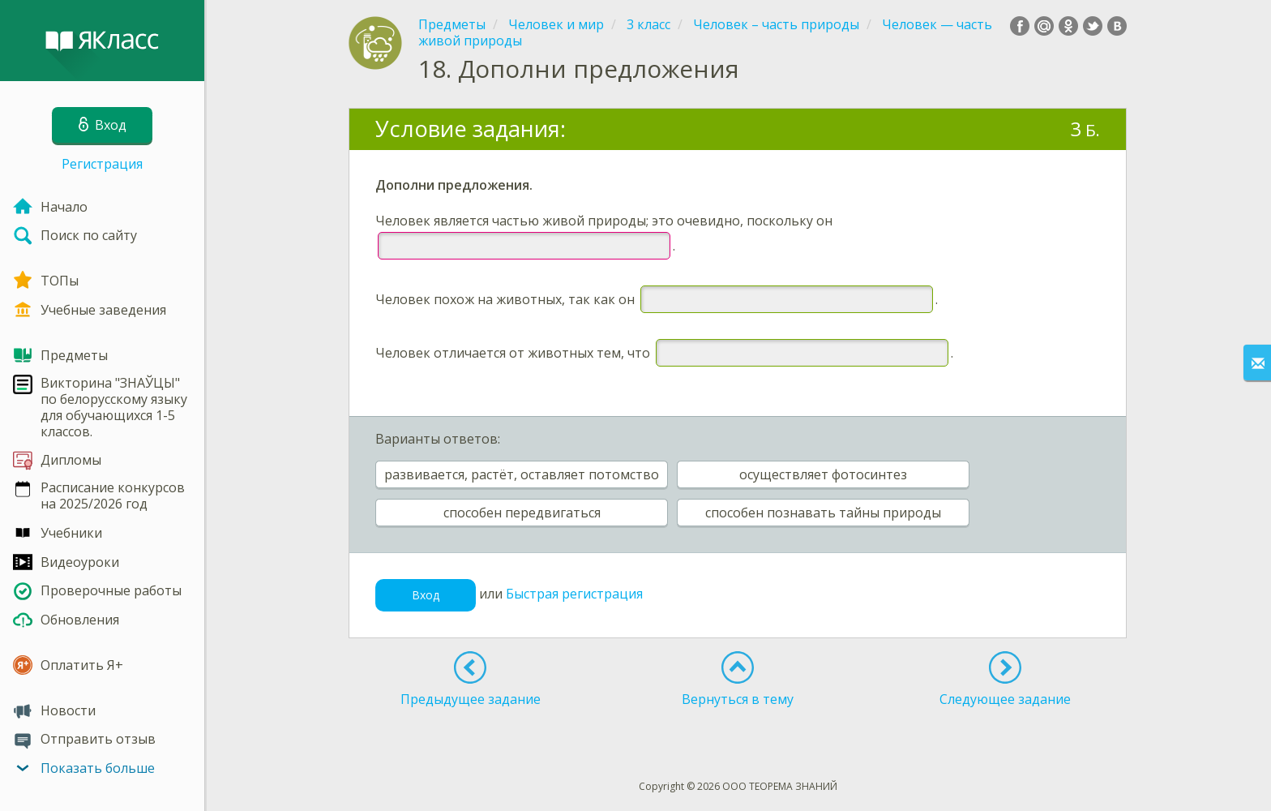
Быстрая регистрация (574, 594)
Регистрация (102, 164)
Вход (425, 595)
